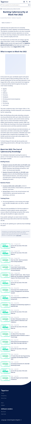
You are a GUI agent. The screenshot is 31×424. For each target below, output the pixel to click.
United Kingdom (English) (14, 420)
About (2, 402)
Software (3, 405)
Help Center (3, 414)
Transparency (4, 395)
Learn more (18, 235)
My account (3, 411)
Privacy (2, 393)
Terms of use (3, 398)
